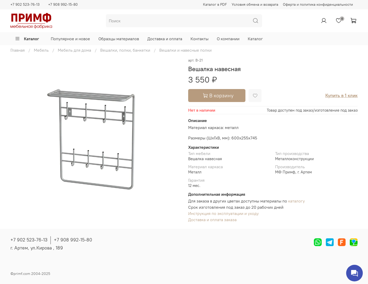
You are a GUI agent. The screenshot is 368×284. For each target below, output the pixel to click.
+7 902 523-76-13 (25, 4)
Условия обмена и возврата (255, 4)
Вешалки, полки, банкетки (125, 50)
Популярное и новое (70, 38)
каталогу (296, 201)
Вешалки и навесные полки (185, 50)
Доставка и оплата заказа (212, 219)
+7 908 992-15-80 (63, 4)
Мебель (41, 50)
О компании (228, 38)
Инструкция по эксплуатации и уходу (223, 213)
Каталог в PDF (215, 4)
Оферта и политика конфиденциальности (318, 4)
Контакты (199, 38)
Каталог (27, 38)
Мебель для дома (74, 50)
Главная (17, 50)
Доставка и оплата (164, 38)
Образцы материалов (118, 38)
